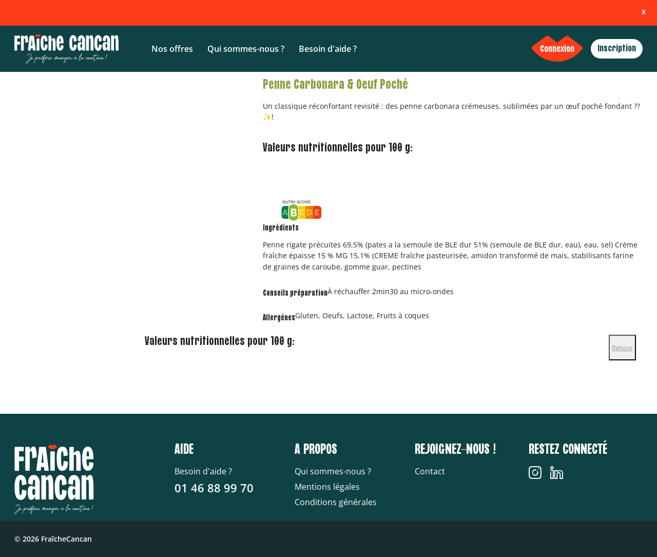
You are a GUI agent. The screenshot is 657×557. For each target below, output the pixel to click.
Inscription (616, 48)
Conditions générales (336, 502)
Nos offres (172, 48)
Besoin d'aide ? (328, 48)
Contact (430, 471)
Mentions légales (327, 486)
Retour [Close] (622, 347)
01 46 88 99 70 (214, 487)
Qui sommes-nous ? (245, 48)
